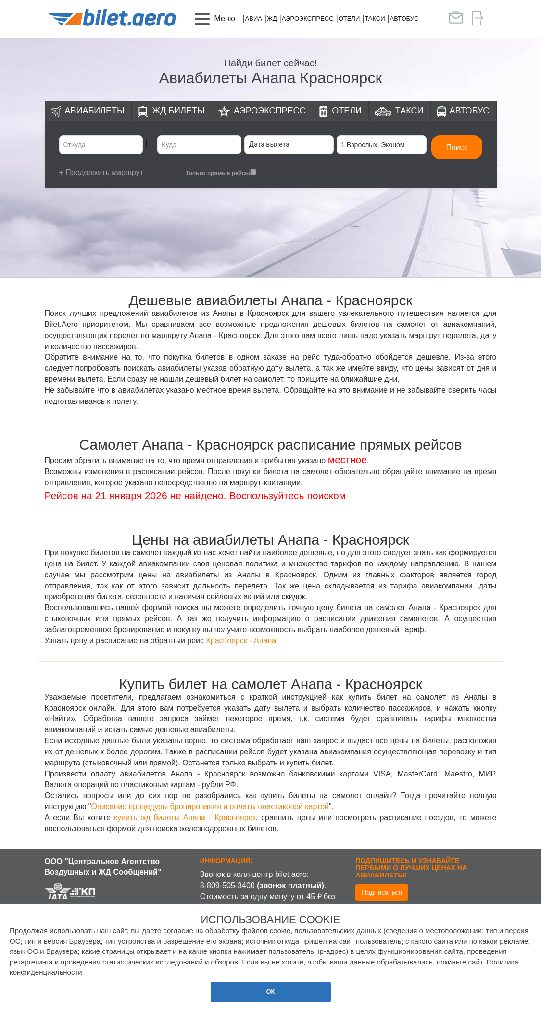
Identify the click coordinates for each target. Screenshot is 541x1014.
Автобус (404, 18)
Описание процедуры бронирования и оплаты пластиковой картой (210, 806)
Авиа (253, 18)
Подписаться (382, 892)
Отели (349, 18)
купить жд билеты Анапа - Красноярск (185, 818)
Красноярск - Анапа (241, 641)
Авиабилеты (95, 110)
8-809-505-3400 (227, 885)
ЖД (272, 18)
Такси (375, 18)
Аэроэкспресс (308, 18)
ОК (270, 991)
